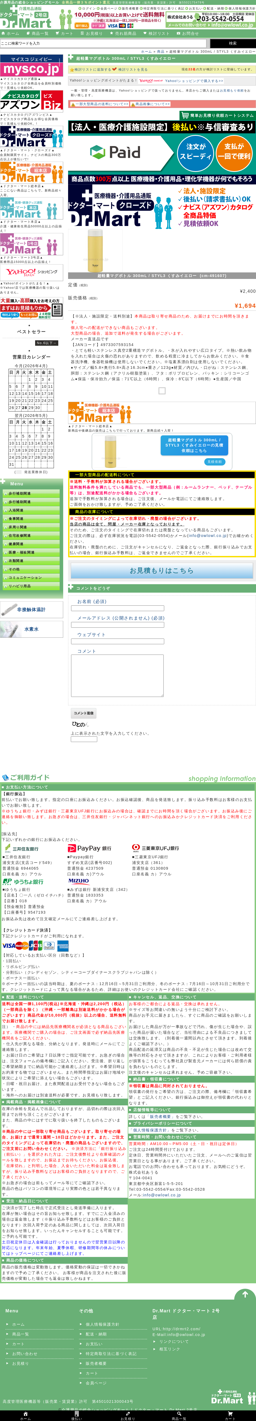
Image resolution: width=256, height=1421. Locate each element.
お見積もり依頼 (232, 90)
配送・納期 (215, 8)
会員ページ (109, 8)
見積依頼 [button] (215, 462)
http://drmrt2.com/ (182, 1337)
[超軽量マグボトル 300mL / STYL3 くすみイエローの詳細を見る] (110, 438)
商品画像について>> (153, 104)
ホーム (13, 33)
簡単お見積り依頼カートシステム (222, 115)
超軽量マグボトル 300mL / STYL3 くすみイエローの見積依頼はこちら (194, 445)
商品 (160, 52)
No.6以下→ (47, 343)
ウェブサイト (91, 634)
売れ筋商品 (125, 33)
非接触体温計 (31, 609)
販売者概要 (130, 8)
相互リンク (170, 1357)
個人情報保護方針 (242, 8)
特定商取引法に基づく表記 (164, 8)
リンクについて (174, 1349)
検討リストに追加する (93, 69)
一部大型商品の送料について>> (102, 104)
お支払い (196, 8)
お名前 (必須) (92, 601)
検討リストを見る (133, 69)
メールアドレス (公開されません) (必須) (121, 618)
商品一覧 (40, 33)
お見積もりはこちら (162, 570)
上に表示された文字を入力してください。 (111, 741)
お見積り (94, 33)
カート (67, 33)
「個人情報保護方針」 (150, 1138)
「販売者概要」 (160, 1125)
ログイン (89, 8)
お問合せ (190, 33)
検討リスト (159, 33)
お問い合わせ (25, 1362)
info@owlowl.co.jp (208, 535)
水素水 (32, 629)
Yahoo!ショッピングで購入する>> (194, 81)
